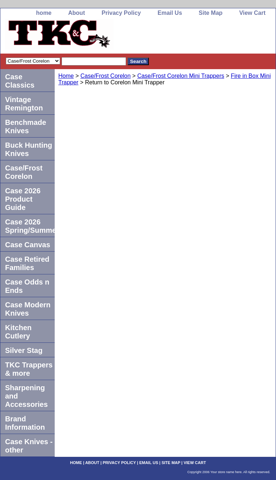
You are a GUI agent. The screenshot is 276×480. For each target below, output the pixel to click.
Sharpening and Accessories (26, 396)
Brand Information (25, 423)
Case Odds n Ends (27, 286)
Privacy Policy (121, 13)
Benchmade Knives (25, 126)
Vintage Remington (24, 104)
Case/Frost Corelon (105, 76)
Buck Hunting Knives (28, 149)
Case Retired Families (27, 263)
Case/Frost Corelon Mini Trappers (180, 76)
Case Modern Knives (28, 309)
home (44, 13)
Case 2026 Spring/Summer (30, 226)
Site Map (211, 13)
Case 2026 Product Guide (23, 199)
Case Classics (19, 81)
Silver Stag (23, 350)
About (76, 13)
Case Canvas (27, 245)
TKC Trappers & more (29, 369)
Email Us (170, 13)
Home (66, 76)
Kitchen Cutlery (18, 332)
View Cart (252, 13)
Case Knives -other (29, 446)
